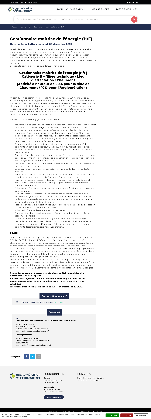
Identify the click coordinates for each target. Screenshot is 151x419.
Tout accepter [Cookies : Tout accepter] (112, 415)
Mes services (100, 9)
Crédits (99, 411)
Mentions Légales (69, 411)
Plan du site (86, 411)
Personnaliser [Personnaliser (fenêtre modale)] (141, 415)
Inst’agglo (53, 411)
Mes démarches (127, 9)
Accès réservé (133, 2)
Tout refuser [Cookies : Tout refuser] (126, 415)
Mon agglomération (71, 9)
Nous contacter (54, 397)
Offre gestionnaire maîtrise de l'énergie (40, 302)
